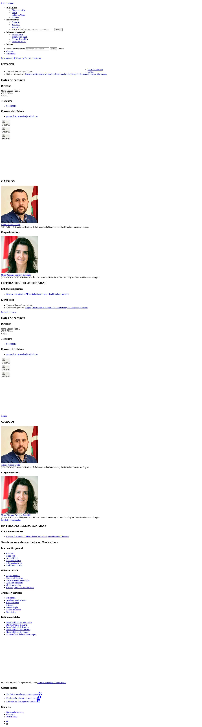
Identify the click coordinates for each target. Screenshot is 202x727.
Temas (14, 12)
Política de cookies (20, 39)
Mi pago (10, 605)
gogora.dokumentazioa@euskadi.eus (22, 116)
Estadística (11, 612)
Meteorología (12, 607)
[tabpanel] (101, 127)
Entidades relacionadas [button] (97, 74)
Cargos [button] (91, 72)
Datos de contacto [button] (95, 69)
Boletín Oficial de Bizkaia (17, 627)
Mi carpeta (11, 54)
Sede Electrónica (19, 41)
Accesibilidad (17, 34)
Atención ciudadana (14, 583)
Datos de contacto (8, 312)
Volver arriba (11, 717)
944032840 (11, 106)
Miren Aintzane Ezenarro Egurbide (16, 275)
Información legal (19, 37)
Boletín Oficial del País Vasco (19, 622)
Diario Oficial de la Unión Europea (21, 634)
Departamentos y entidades (17, 580)
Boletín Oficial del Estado (17, 632)
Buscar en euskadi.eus (21, 29)
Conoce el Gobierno (14, 578)
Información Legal (14, 563)
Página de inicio (18, 10)
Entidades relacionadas (11, 520)
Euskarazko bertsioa (14, 712)
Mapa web (16, 27)
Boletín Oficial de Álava (16, 625)
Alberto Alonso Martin (10, 224)
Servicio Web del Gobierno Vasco (51, 682)
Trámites (15, 17)
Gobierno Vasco (18, 15)
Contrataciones (12, 602)
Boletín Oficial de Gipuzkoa (18, 629)
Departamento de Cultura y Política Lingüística (21, 58)
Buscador (16, 24)
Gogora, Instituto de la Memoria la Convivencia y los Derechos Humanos (56, 74)
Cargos (4, 416)
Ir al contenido (7, 3)
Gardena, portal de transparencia (20, 587)
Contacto (15, 22)
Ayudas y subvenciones (16, 600)
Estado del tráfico (13, 610)
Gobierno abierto (13, 585)
